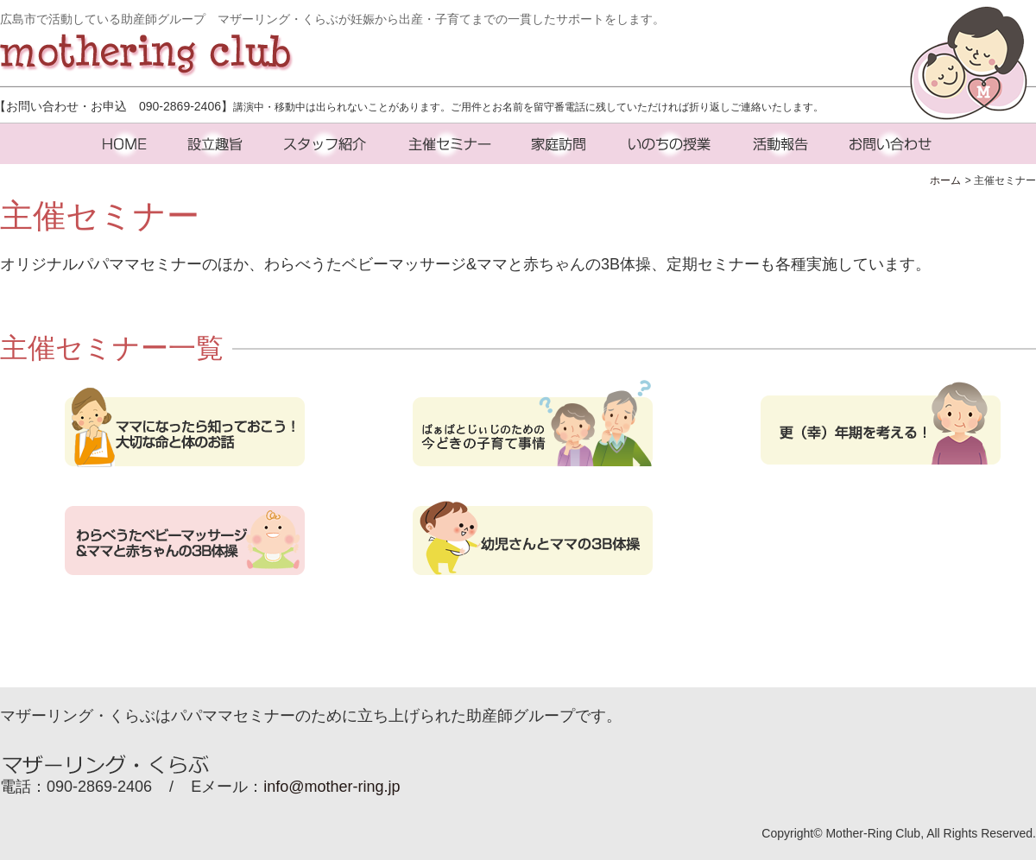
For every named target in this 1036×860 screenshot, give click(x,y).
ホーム (945, 180)
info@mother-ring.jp (331, 786)
